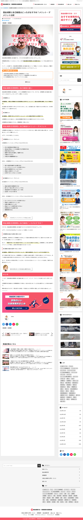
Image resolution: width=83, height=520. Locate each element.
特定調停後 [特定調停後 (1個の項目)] (71, 395)
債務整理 (51, 4)
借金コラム (76, 4)
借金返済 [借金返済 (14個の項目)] (62, 386)
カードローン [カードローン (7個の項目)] (75, 368)
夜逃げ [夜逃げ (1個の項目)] (67, 389)
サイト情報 (31, 514)
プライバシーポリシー (40, 514)
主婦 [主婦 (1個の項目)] (68, 378)
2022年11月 (63, 410)
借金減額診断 (60, 4)
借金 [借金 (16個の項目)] (62, 382)
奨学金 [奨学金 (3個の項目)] (62, 391)
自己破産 (9, 22)
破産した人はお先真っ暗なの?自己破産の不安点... (24, 355)
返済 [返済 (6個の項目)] (68, 399)
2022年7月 (62, 418)
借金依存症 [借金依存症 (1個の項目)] (75, 382)
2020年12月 (63, 444)
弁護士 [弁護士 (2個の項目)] (72, 391)
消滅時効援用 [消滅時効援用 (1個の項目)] (72, 393)
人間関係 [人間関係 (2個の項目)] (62, 380)
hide (29, 82)
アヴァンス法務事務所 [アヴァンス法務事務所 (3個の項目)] (65, 368)
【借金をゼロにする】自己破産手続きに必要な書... (25, 361)
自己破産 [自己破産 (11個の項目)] (69, 397)
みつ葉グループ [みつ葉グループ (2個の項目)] (63, 366)
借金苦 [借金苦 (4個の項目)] (74, 384)
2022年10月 (63, 414)
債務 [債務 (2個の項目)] (68, 386)
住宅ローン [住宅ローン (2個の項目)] (75, 380)
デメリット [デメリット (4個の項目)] (74, 372)
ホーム (25, 514)
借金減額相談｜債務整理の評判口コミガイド (40, 518)
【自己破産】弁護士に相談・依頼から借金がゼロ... (25, 349)
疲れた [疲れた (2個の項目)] (78, 395)
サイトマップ (80, 0)
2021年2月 (62, 436)
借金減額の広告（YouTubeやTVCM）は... (23, 367)
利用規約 (57, 514)
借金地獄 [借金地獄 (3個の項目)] (62, 384)
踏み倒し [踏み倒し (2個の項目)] (62, 399)
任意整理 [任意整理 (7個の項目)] (69, 380)
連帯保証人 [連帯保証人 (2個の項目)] (73, 399)
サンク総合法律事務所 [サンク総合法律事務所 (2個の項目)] (65, 372)
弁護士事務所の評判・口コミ (40, 4)
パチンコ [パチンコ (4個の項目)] (62, 374)
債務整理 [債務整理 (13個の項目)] (74, 386)
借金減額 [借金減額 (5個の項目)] (69, 384)
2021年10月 (63, 421)
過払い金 (68, 4)
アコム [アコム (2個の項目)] (71, 366)
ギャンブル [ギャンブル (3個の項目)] (63, 370)
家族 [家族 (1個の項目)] (67, 391)
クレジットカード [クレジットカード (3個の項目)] (71, 370)
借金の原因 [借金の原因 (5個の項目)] (68, 382)
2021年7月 (62, 433)
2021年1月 (62, 440)
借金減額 (4, 22)
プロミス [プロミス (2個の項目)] (69, 374)
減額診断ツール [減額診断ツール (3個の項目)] (63, 395)
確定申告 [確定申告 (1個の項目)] (62, 397)
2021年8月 (62, 429)
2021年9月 (62, 425)
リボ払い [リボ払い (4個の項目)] (62, 378)
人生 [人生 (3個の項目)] (72, 378)
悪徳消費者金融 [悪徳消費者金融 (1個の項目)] (63, 393)
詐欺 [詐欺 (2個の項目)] (74, 397)
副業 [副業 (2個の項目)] (61, 389)
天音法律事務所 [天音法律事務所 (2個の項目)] (73, 389)
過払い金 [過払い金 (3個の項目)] (62, 401)
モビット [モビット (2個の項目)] (75, 376)
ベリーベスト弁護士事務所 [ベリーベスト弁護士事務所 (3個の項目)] (65, 376)
